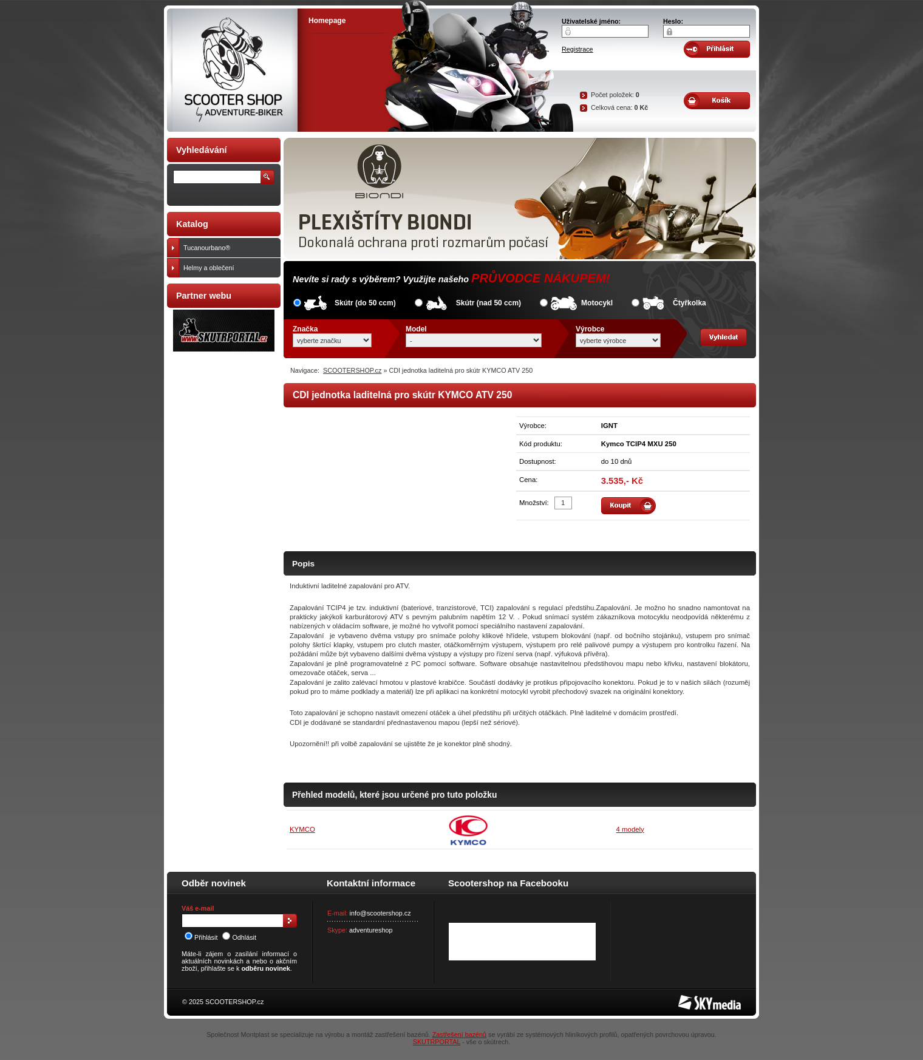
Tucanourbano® (229, 247)
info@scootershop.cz (380, 913)
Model (416, 329)
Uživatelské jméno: (591, 21)
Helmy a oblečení (229, 267)
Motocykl (597, 303)
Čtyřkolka (689, 303)
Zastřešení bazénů (459, 1034)
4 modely (630, 829)
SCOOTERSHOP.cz (352, 370)
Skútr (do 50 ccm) (365, 303)
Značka (305, 329)
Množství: (534, 502)
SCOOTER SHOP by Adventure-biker (232, 70)
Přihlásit (201, 937)
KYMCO (302, 829)
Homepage (327, 20)
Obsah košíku (717, 100)
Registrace (577, 49)
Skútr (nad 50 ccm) (488, 303)
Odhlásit (239, 937)
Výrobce (590, 329)
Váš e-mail (198, 908)
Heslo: (673, 21)
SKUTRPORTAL (436, 1041)
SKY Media (694, 998)
